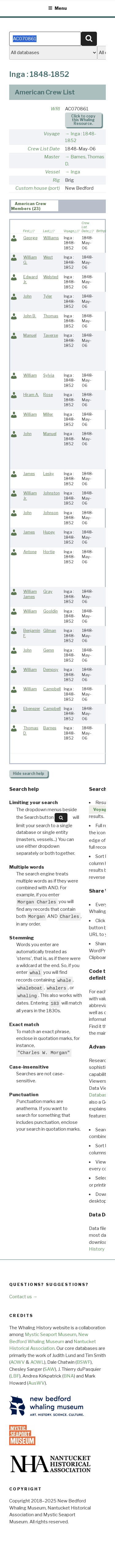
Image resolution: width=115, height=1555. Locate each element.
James (29, 473)
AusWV (36, 1383)
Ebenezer (31, 708)
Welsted (50, 277)
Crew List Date (44, 149)
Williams (51, 238)
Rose (48, 394)
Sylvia (48, 375)
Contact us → (23, 1296)
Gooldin (50, 611)
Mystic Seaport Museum (50, 1334)
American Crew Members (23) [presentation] (29, 206)
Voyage (52, 134)
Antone (29, 551)
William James (30, 594)
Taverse (50, 335)
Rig (56, 180)
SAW (49, 1369)
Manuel (29, 335)
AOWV (17, 1362)
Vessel (52, 172)
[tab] (34, 205)
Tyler (47, 296)
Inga (75, 172)
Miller (48, 414)
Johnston (51, 493)
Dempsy (50, 669)
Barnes (49, 728)
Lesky (48, 473)
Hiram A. (31, 394)
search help (28, 773)
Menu (57, 8)
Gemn (48, 650)
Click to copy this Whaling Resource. (83, 120)
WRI (55, 109)
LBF (14, 1376)
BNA (68, 1376)
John (27, 296)
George (30, 238)
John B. (29, 316)
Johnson (50, 512)
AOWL (37, 1362)
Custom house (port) (37, 188)
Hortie (49, 551)
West (48, 257)
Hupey (49, 532)
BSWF (83, 1362)
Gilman (49, 630)
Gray (47, 591)
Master (52, 157)
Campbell (52, 689)
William (30, 375)
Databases (100, 1095)
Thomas (50, 316)
